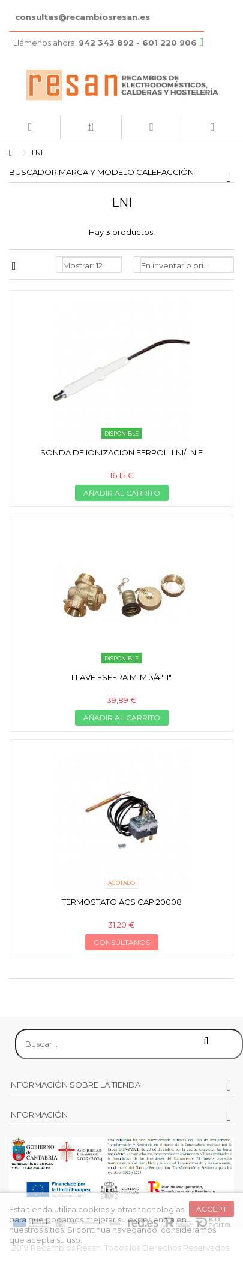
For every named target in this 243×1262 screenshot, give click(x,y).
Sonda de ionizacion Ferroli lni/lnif (121, 452)
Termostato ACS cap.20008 (122, 902)
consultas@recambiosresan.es (82, 17)
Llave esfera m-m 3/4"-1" (121, 677)
